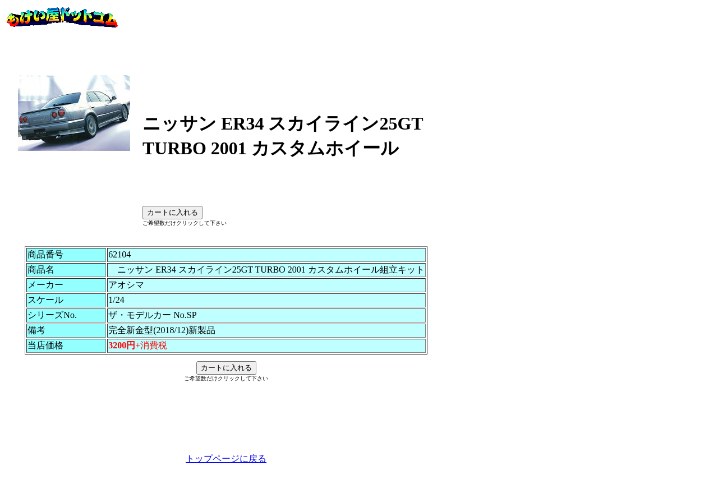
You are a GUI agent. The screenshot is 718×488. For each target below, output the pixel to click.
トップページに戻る (226, 475)
